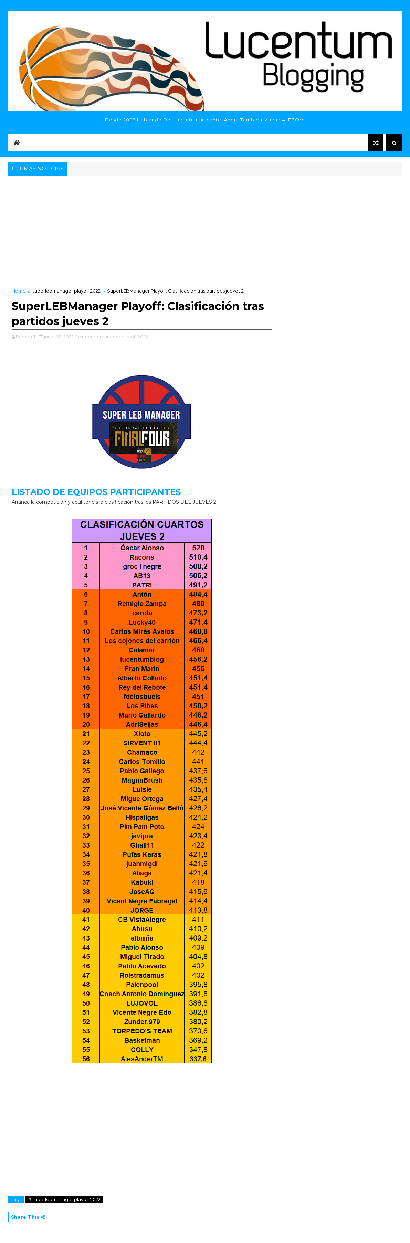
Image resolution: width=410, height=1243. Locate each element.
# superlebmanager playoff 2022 (64, 1199)
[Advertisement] (205, 229)
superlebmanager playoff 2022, (114, 336)
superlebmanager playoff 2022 (66, 291)
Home (19, 291)
